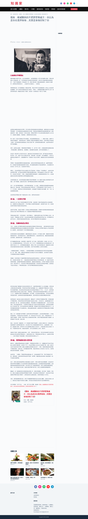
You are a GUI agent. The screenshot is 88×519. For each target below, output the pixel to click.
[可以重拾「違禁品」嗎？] (32, 472)
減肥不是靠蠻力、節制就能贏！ (16, 462)
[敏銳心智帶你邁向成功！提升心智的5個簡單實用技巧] (17, 472)
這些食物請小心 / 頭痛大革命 (46, 477)
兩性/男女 (27, 9)
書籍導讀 (26, 42)
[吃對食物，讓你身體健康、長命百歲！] (47, 457)
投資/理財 (48, 9)
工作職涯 (33, 9)
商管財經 (54, 9)
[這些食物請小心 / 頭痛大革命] (47, 472)
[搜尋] (77, 3)
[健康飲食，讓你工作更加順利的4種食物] (32, 457)
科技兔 (35, 497)
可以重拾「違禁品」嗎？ (31, 477)
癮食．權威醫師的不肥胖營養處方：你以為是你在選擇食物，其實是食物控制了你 (38, 394)
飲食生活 (29, 42)
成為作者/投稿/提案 (61, 9)
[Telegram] (74, 3)
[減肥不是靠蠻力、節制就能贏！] (17, 457)
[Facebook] (61, 3)
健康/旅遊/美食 (40, 9)
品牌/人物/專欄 (14, 9)
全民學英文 (36, 495)
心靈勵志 (21, 9)
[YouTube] (71, 3)
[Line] (68, 3)
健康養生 (22, 42)
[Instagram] (64, 3)
